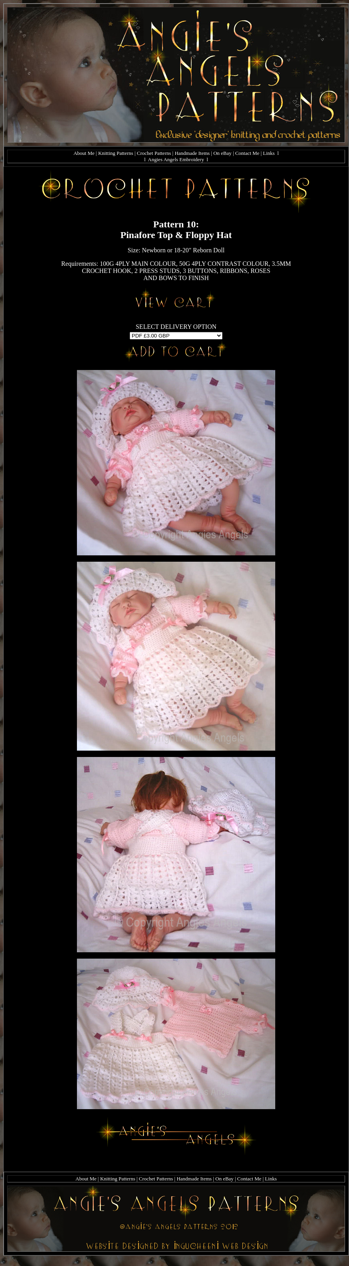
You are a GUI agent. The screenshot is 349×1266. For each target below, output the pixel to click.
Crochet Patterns (154, 153)
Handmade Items (191, 153)
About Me (83, 153)
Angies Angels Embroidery (176, 159)
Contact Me (247, 153)
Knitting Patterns (115, 153)
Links (269, 153)
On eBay (222, 153)
